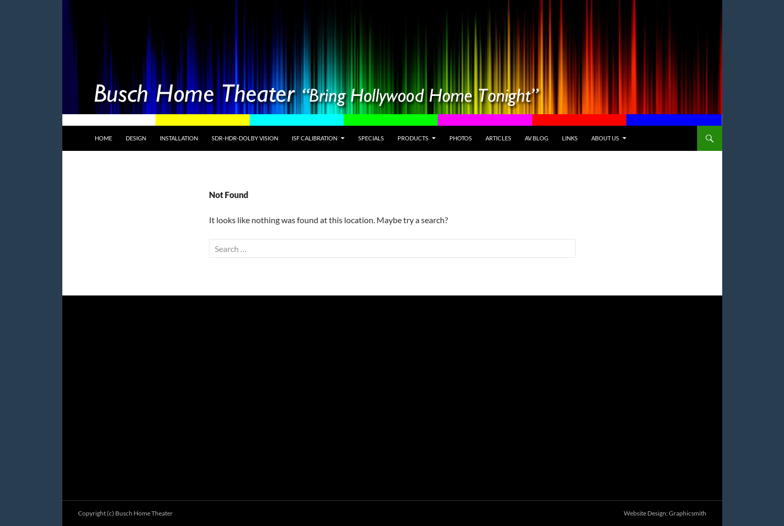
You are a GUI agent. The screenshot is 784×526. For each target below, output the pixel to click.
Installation (179, 138)
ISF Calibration (314, 138)
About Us (605, 138)
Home (103, 138)
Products (412, 138)
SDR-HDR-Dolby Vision (245, 138)
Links (570, 138)
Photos (460, 138)
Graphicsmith (687, 513)
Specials (371, 138)
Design (136, 138)
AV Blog (536, 138)
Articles (498, 138)
